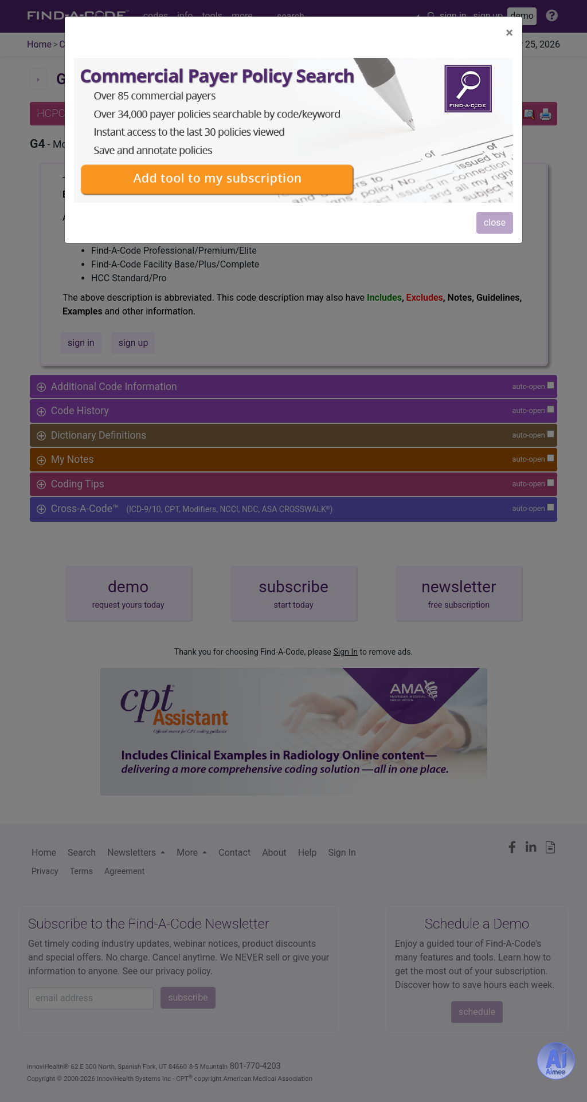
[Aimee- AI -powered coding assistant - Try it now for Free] (556, 1060)
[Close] (509, 33)
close (495, 222)
